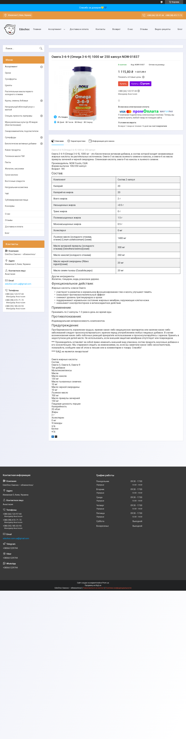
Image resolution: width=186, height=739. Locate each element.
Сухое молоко (11, 175)
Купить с (140, 83)
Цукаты (8, 85)
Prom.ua (105, 583)
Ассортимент (54, 29)
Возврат (116, 29)
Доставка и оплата (79, 29)
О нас (130, 29)
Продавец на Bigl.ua (93, 585)
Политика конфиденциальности (118, 588)
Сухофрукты (11, 79)
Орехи (8, 73)
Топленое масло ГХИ (14, 156)
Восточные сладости (15, 181)
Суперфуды (10, 137)
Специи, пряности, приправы (18, 116)
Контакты (100, 29)
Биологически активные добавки (20, 143)
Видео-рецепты (163, 29)
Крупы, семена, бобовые (16, 100)
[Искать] (41, 48)
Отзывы (144, 29)
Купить (123, 84)
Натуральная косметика (16, 187)
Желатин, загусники (14, 168)
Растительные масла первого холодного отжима (19, 92)
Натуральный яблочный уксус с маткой (20, 108)
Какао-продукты (13, 150)
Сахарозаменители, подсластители (21, 131)
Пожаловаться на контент (93, 588)
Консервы (9, 206)
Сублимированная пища (16, 200)
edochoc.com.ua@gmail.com (18, 284)
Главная (37, 29)
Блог (180, 29)
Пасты (8, 162)
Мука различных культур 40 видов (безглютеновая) (21, 123)
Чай (7, 193)
